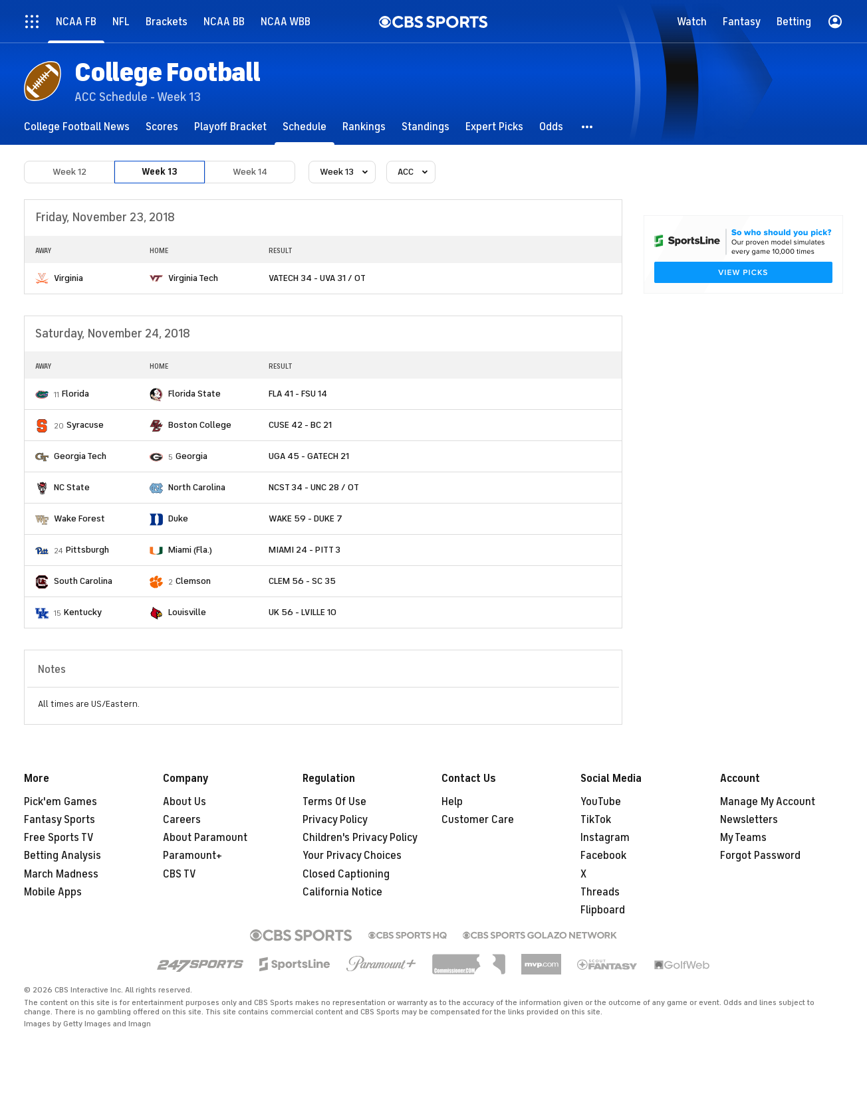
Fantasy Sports (59, 819)
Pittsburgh (87, 549)
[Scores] (162, 126)
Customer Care (477, 819)
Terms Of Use (334, 801)
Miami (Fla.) (190, 549)
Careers (182, 819)
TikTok (595, 819)
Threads (600, 892)
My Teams (743, 837)
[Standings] (425, 126)
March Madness (61, 874)
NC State (72, 487)
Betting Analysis (62, 855)
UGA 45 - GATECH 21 (309, 456)
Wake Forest (79, 518)
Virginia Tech (193, 278)
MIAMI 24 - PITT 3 (304, 549)
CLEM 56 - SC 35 (302, 581)
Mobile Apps (53, 892)
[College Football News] (77, 126)
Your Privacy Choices (352, 855)
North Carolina (196, 487)
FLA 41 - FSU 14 (298, 393)
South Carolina (83, 581)
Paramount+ (192, 855)
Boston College (199, 424)
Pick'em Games (60, 801)
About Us (184, 801)
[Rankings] (364, 126)
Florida (75, 393)
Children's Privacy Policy (360, 837)
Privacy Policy (335, 819)
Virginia (68, 278)
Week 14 (250, 171)
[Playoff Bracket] (230, 126)
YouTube (600, 801)
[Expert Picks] (494, 126)
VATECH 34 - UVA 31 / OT (317, 278)
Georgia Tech (80, 456)
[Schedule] (304, 126)
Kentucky (83, 612)
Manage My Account (767, 801)
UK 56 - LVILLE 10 (302, 612)
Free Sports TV (59, 837)
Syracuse (85, 424)
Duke (178, 518)
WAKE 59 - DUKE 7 (305, 518)
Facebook (603, 855)
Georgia (191, 456)
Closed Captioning (346, 874)
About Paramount (205, 837)
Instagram (605, 837)
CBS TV (179, 874)
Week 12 (69, 171)
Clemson (193, 581)
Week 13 (160, 171)
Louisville (187, 612)
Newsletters (749, 819)
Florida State (194, 393)
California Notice (342, 892)
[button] (587, 126)
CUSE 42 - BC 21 (300, 424)
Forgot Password (760, 855)
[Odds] (551, 126)
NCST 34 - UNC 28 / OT (314, 487)
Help (452, 801)
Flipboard (602, 910)
